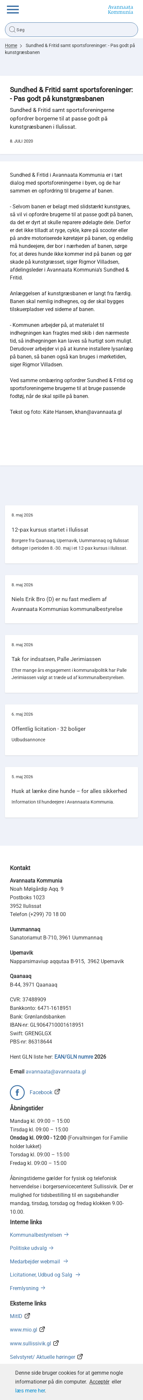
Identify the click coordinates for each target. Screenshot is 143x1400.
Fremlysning (24, 1288)
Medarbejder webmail (35, 1261)
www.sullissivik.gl (30, 1343)
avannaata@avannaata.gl (56, 1072)
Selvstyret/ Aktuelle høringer (42, 1357)
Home (11, 45)
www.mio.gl (23, 1330)
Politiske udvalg (28, 1248)
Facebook (41, 1092)
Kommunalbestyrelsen (36, 1235)
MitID (16, 1316)
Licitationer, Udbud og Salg (41, 1275)
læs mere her (30, 1390)
